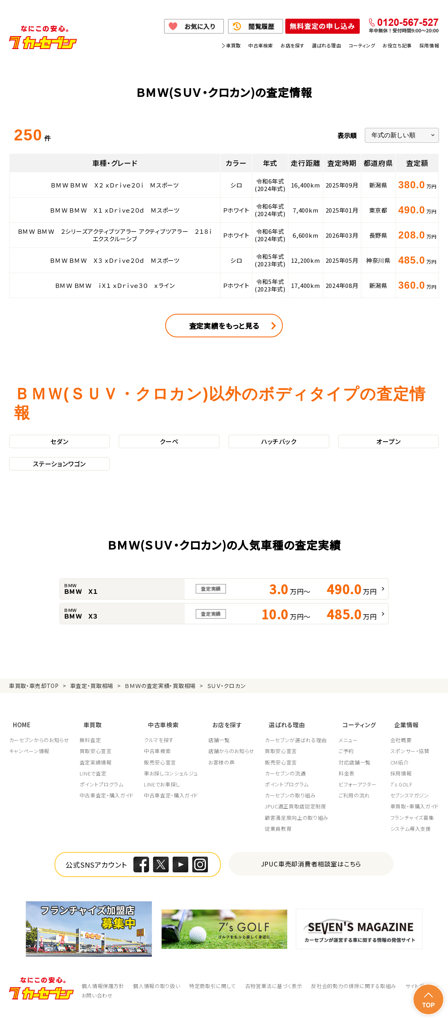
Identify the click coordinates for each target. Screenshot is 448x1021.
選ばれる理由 (326, 45)
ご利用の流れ (357, 805)
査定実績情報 (96, 772)
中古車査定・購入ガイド (107, 805)
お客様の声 (223, 772)
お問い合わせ (97, 1005)
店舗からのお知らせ (233, 761)
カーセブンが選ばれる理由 (298, 749)
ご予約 (349, 761)
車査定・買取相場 (92, 702)
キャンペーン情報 (29, 761)
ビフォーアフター (360, 794)
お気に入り (199, 26)
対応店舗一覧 (357, 772)
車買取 (233, 45)
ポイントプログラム (102, 794)
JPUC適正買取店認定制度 (297, 816)
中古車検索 (260, 45)
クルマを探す (160, 749)
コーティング (362, 45)
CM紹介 (399, 772)
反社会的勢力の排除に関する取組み (353, 995)
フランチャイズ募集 (412, 827)
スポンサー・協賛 (410, 761)
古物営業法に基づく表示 (273, 995)
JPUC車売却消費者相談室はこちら (311, 873)
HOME (18, 737)
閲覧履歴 (261, 26)
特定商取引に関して (212, 995)
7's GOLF (401, 794)
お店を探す (292, 45)
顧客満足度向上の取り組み (299, 827)
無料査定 (91, 749)
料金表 (349, 783)
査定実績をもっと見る (224, 325)
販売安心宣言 (161, 772)
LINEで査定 (93, 783)
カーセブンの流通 (287, 783)
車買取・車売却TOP (34, 702)
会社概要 (401, 749)
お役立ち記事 (397, 45)
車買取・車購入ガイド (414, 816)
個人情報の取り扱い (156, 995)
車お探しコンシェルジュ (172, 783)
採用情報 (429, 45)
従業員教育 (280, 838)
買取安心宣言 (96, 761)
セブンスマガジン (409, 805)
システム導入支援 (410, 838)
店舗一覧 (220, 749)
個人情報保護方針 (103, 995)
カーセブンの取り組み (292, 805)
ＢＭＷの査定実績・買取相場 (160, 702)
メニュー (351, 749)
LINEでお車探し (163, 794)
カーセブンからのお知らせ (39, 749)
